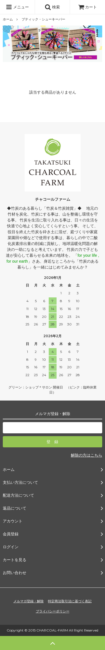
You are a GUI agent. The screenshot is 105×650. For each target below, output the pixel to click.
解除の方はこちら (86, 455)
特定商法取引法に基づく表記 (70, 601)
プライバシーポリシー (52, 611)
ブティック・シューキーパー (43, 19)
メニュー (17, 7)
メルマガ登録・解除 (28, 601)
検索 (52, 7)
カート (87, 7)
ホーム (8, 19)
